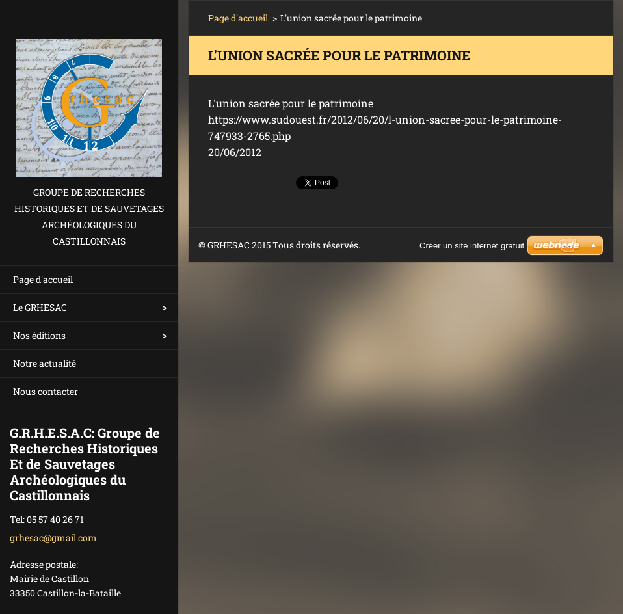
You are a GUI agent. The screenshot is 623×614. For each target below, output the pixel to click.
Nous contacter (45, 391)
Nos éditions (39, 335)
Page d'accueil (43, 279)
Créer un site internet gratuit (471, 245)
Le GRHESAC (40, 307)
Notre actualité (44, 363)
